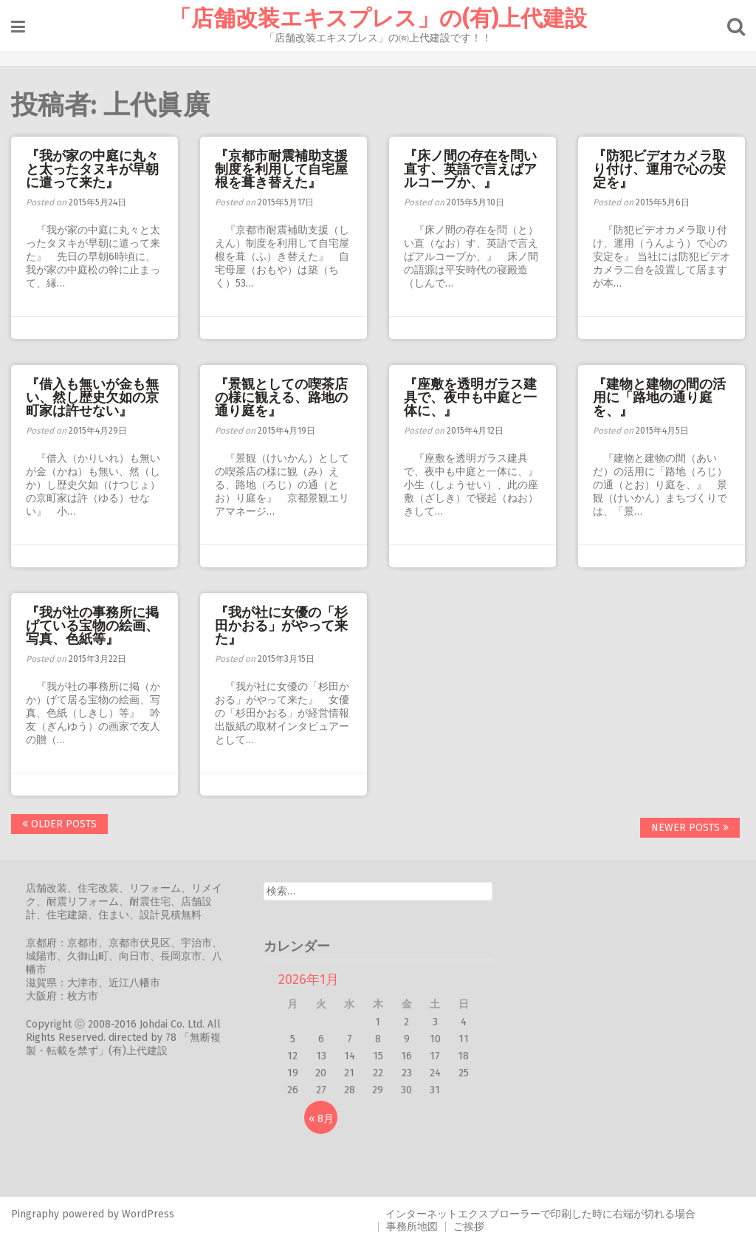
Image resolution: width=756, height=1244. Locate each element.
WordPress (148, 1214)
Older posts (59, 824)
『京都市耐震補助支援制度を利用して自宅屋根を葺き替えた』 (281, 169)
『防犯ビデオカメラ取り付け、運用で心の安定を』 (659, 169)
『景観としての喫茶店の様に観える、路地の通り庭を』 (281, 397)
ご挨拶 (468, 1226)
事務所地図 (412, 1226)
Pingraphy (35, 1214)
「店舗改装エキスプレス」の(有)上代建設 (378, 18)
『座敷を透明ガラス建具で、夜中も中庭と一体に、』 (470, 397)
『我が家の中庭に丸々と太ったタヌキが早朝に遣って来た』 (92, 169)
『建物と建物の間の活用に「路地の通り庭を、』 (659, 397)
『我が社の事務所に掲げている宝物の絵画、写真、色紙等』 (92, 625)
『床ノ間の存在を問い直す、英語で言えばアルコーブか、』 (470, 169)
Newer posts (690, 827)
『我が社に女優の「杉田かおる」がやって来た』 (281, 625)
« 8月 (321, 1119)
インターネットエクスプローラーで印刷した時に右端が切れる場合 (540, 1214)
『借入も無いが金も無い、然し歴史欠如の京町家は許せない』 (92, 397)
